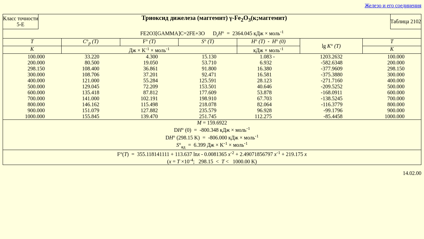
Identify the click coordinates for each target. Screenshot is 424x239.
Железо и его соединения (393, 5)
